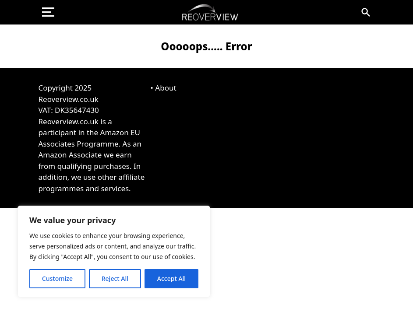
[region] (114, 252)
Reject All (115, 278)
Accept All (171, 278)
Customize (57, 278)
